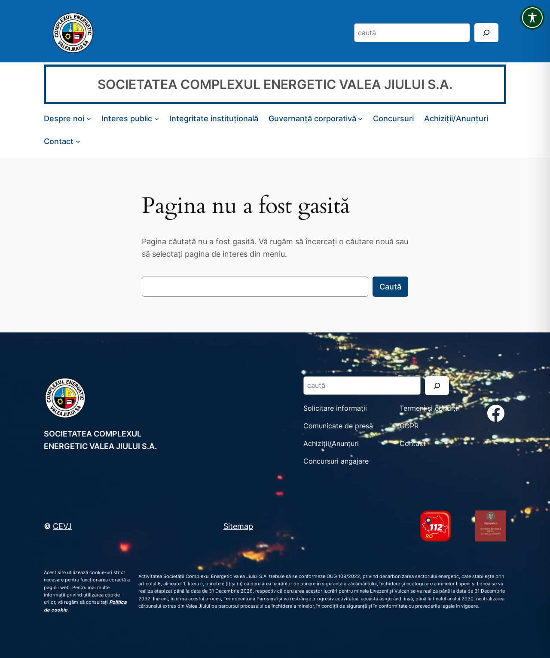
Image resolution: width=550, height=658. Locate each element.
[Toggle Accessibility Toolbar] (532, 17)
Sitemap (238, 526)
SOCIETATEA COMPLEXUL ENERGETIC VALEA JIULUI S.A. (275, 84)
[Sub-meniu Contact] (78, 140)
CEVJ (62, 526)
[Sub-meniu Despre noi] (88, 118)
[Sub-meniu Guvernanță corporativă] (360, 118)
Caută (390, 286)
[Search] (486, 32)
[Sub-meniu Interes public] (156, 118)
